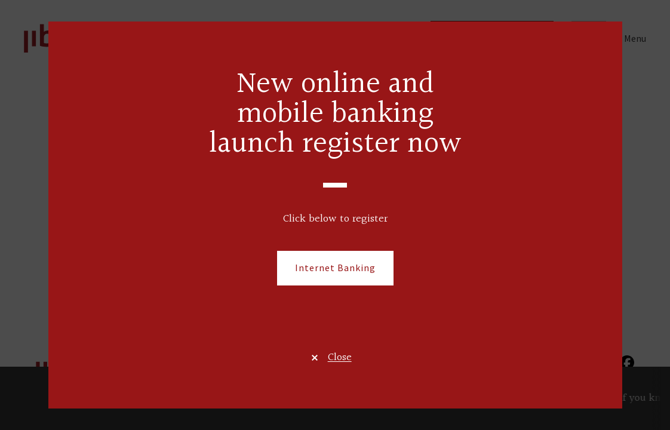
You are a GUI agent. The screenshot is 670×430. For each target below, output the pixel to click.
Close (340, 357)
